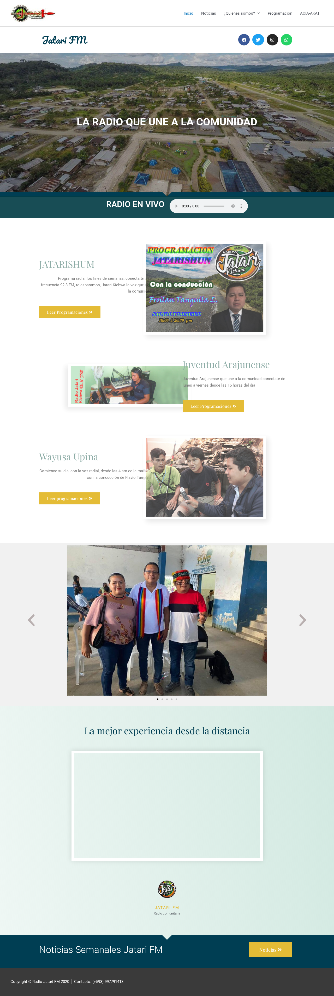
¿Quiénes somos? (239, 13)
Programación (280, 13)
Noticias (208, 13)
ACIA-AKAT (310, 13)
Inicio (188, 13)
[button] (31, 620)
